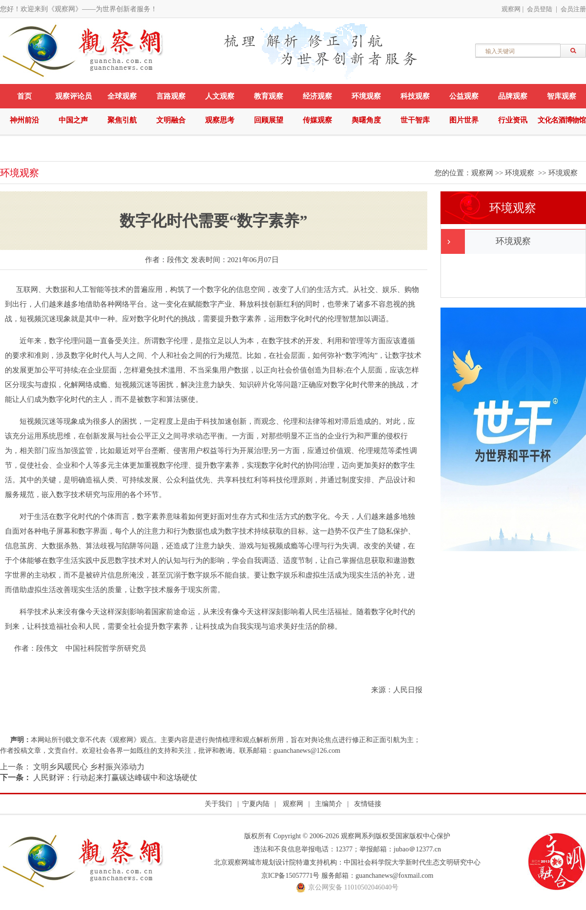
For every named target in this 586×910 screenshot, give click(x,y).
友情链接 (367, 803)
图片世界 (464, 120)
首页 (24, 96)
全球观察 (122, 96)
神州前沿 (24, 120)
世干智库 (415, 120)
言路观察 (171, 96)
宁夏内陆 (256, 803)
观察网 (511, 9)
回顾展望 (268, 120)
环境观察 (366, 96)
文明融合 (171, 120)
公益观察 (464, 96)
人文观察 (219, 96)
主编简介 (328, 803)
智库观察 (561, 96)
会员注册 (573, 9)
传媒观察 (317, 120)
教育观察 (268, 96)
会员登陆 (539, 9)
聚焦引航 (122, 120)
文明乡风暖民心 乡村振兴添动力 (88, 767)
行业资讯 (512, 120)
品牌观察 (512, 96)
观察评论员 (73, 96)
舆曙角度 (366, 120)
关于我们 (218, 803)
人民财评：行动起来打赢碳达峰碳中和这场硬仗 (114, 777)
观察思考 (219, 120)
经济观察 (317, 96)
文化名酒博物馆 (562, 120)
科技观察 (415, 96)
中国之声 (73, 120)
